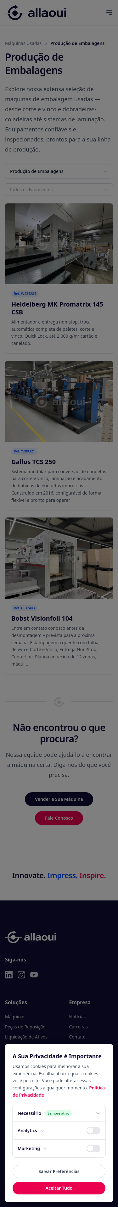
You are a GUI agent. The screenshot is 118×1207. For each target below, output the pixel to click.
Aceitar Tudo (59, 1188)
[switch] (93, 1130)
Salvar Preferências (58, 1171)
